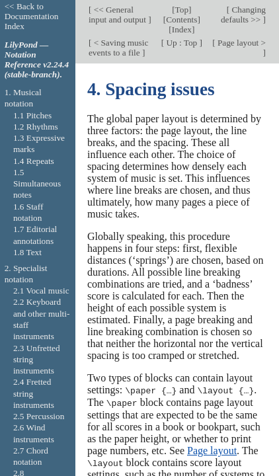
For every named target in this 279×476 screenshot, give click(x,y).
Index (182, 29)
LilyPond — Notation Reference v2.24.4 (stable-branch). (37, 59)
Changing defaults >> (243, 14)
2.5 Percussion (38, 416)
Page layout (212, 449)
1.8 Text (27, 252)
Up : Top (181, 43)
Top (181, 10)
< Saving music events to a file (118, 48)
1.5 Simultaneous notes (37, 183)
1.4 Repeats (33, 161)
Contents (181, 19)
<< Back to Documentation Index (32, 16)
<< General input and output (118, 14)
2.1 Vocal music (41, 291)
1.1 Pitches (32, 115)
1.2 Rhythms (35, 127)
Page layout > (241, 43)
